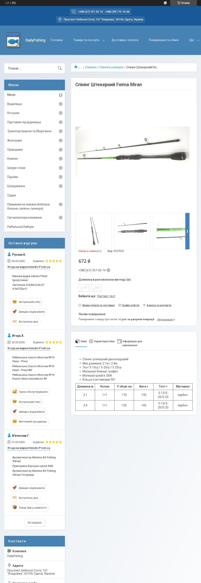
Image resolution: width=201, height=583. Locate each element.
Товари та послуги (86, 40)
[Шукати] (60, 68)
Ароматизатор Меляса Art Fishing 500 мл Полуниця (34, 472)
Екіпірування (16, 186)
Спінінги (90, 67)
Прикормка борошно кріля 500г (32, 466)
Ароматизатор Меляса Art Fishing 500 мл (34, 459)
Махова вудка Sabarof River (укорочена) (29, 278)
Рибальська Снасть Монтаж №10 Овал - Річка (33, 359)
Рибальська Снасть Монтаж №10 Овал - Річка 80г (33, 368)
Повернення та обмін (164, 40)
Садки (11, 195)
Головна (57, 40)
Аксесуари (14, 140)
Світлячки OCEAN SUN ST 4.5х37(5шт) (28, 286)
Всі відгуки (34, 522)
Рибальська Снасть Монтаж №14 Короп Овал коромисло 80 (33, 376)
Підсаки (12, 177)
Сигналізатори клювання (24, 217)
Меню (11, 94)
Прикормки (15, 149)
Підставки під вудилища (24, 122)
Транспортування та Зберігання (29, 131)
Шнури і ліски (16, 168)
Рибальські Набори (20, 226)
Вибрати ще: (97, 296)
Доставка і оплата (125, 40)
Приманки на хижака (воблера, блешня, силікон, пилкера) (28, 206)
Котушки (13, 113)
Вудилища (14, 104)
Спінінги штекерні (111, 67)
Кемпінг (12, 158)
